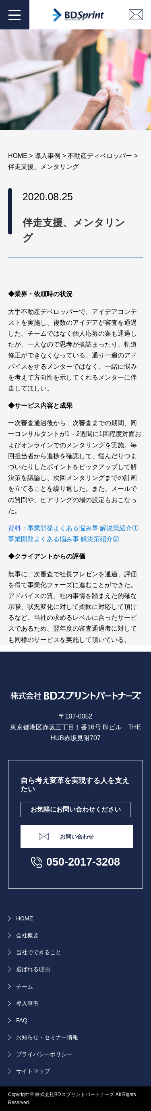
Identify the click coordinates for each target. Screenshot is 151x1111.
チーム (24, 986)
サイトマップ (33, 1071)
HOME (24, 918)
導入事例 (27, 1003)
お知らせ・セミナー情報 (47, 1037)
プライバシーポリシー (44, 1054)
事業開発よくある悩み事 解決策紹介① (83, 528)
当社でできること (38, 952)
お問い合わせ (77, 836)
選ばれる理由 (33, 969)
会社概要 (27, 935)
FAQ (21, 1020)
